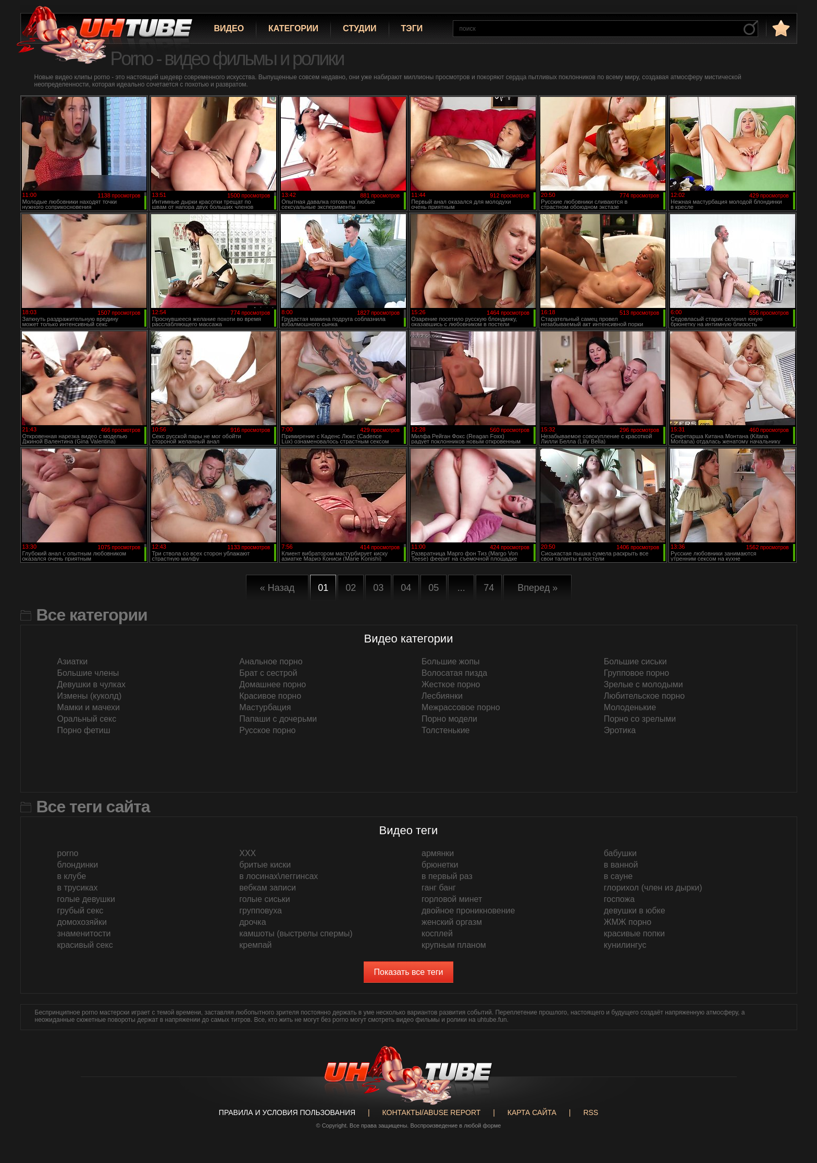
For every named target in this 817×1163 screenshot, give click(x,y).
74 (489, 588)
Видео (229, 28)
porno (68, 853)
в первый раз (447, 876)
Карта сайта (531, 1112)
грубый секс (80, 910)
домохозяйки (82, 922)
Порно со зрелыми (640, 718)
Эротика (620, 730)
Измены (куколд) (89, 695)
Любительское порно (644, 695)
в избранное (780, 27)
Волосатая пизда (454, 673)
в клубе (71, 876)
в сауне (618, 876)
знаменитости (84, 933)
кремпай (255, 945)
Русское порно (267, 730)
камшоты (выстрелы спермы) (295, 933)
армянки (438, 853)
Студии (359, 28)
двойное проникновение (468, 910)
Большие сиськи (635, 661)
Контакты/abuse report (431, 1112)
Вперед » (537, 588)
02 (350, 588)
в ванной (621, 864)
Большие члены (88, 673)
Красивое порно (270, 695)
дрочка (252, 922)
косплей (437, 933)
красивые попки (634, 933)
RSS (590, 1112)
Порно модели (449, 718)
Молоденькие (630, 707)
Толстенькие (445, 730)
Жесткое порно (451, 684)
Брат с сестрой (268, 673)
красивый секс (85, 945)
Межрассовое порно (461, 707)
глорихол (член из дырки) (653, 887)
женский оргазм (452, 922)
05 (433, 588)
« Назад (277, 588)
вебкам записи (267, 887)
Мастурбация (265, 707)
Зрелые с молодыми (643, 684)
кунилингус (625, 945)
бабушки (620, 853)
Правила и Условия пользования (287, 1112)
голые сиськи (264, 899)
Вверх (794, 1092)
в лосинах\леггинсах (278, 876)
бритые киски (265, 864)
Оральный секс (87, 718)
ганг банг (439, 887)
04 (406, 588)
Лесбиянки (442, 695)
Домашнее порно (272, 684)
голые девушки (86, 899)
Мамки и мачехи (88, 707)
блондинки (77, 864)
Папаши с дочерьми (278, 718)
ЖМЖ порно (628, 922)
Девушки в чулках (91, 684)
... (461, 588)
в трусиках (77, 887)
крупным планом (454, 945)
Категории (293, 28)
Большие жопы (451, 661)
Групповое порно (636, 673)
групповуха (260, 910)
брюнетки (440, 864)
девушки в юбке (634, 910)
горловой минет (452, 899)
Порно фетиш (83, 730)
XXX (247, 853)
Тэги (412, 28)
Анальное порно (270, 661)
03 (378, 588)
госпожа (619, 899)
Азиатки (72, 661)
